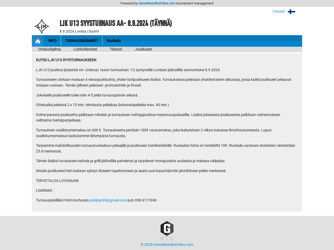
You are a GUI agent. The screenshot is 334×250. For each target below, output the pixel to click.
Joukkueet (143, 49)
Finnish (287, 11)
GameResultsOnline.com (157, 3)
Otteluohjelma (49, 49)
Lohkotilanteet (85, 49)
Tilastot (116, 49)
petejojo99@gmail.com (108, 200)
